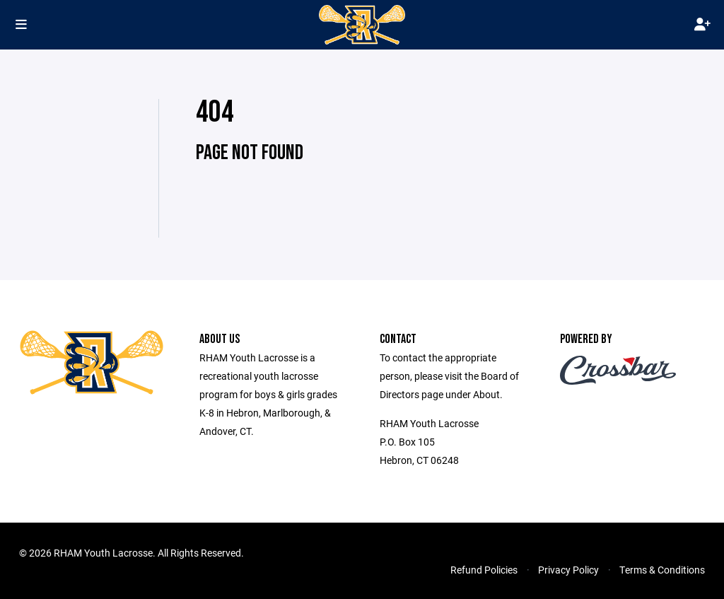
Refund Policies (484, 569)
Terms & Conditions (662, 569)
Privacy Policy (568, 569)
